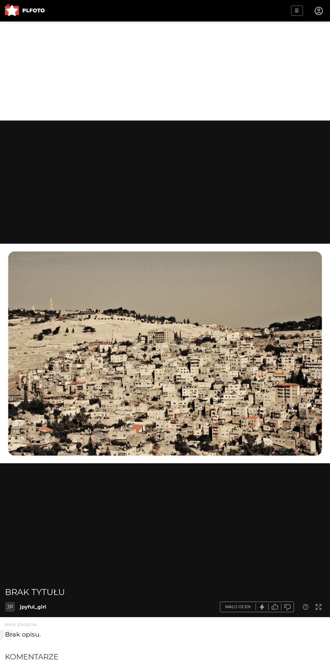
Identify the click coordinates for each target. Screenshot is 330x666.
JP (10, 607)
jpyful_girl (33, 607)
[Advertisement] (165, 71)
